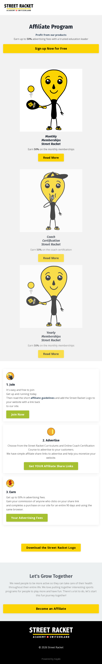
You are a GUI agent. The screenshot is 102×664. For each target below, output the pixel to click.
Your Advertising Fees (27, 518)
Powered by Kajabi (51, 658)
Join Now (17, 414)
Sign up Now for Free (51, 48)
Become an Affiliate (51, 609)
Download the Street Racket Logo (51, 547)
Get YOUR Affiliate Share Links (51, 466)
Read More (51, 158)
